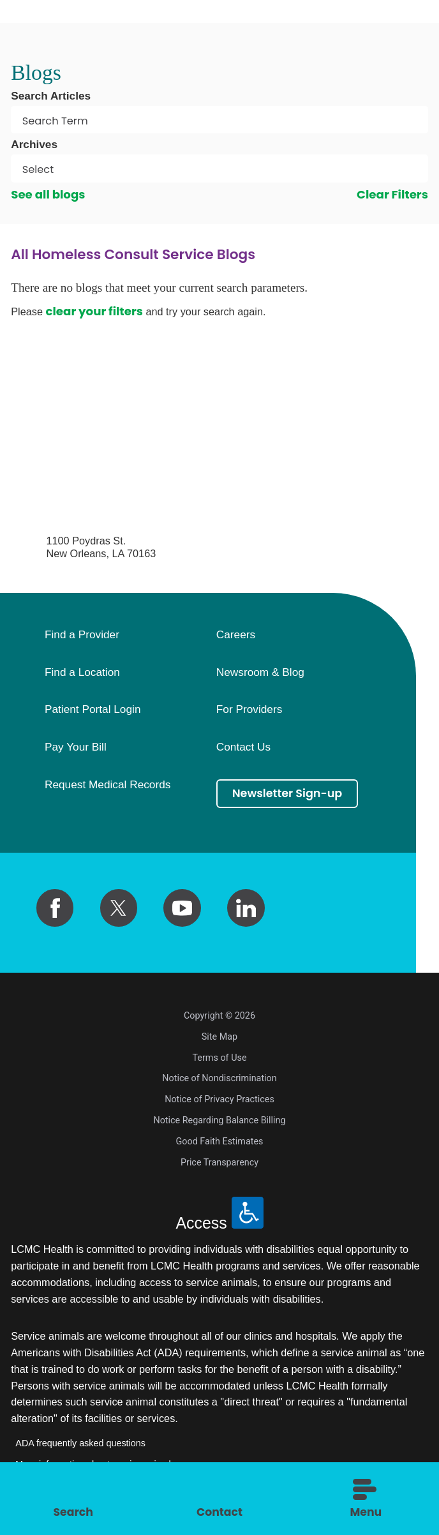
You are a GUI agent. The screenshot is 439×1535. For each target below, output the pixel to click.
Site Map (219, 1036)
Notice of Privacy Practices (219, 1099)
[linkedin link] (246, 908)
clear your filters (93, 311)
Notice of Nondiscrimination (219, 1078)
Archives (34, 144)
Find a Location (82, 672)
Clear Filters (392, 194)
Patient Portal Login (93, 709)
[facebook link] (55, 908)
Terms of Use (220, 1057)
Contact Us (243, 747)
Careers (235, 635)
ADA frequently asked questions (80, 1443)
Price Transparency (219, 1162)
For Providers (249, 709)
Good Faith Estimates (220, 1141)
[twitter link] (119, 908)
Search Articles (51, 96)
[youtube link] (182, 908)
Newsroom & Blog (260, 672)
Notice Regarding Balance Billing (219, 1120)
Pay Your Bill (76, 747)
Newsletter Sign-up (289, 794)
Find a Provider (82, 635)
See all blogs (48, 194)
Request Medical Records (108, 785)
